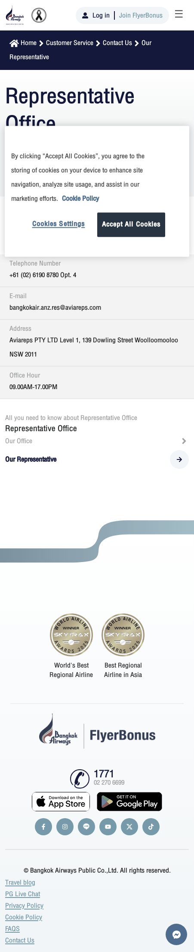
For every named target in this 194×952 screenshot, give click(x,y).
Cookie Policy (23, 917)
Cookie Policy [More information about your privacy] (80, 199)
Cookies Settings (58, 224)
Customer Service (69, 43)
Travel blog (20, 882)
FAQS (12, 929)
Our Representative (97, 459)
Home (29, 43)
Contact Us (117, 43)
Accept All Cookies (131, 224)
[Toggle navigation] (179, 15)
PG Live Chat (22, 894)
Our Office (97, 441)
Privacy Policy (24, 905)
